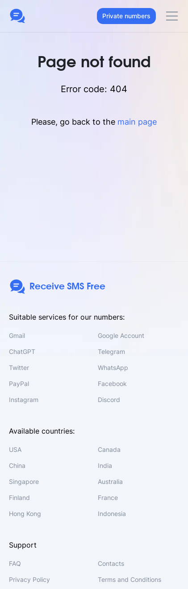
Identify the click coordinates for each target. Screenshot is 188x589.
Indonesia (112, 513)
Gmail (17, 335)
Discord (109, 399)
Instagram (23, 399)
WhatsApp (113, 367)
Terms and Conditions (129, 579)
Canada (109, 449)
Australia (110, 481)
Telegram (111, 351)
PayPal (19, 383)
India (105, 465)
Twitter (19, 367)
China (17, 465)
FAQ (15, 563)
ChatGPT (22, 351)
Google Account (121, 335)
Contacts (111, 563)
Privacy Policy (29, 579)
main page (137, 121)
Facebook (112, 383)
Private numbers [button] (126, 16)
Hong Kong (25, 513)
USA (15, 449)
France (108, 497)
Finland (19, 497)
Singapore (24, 481)
